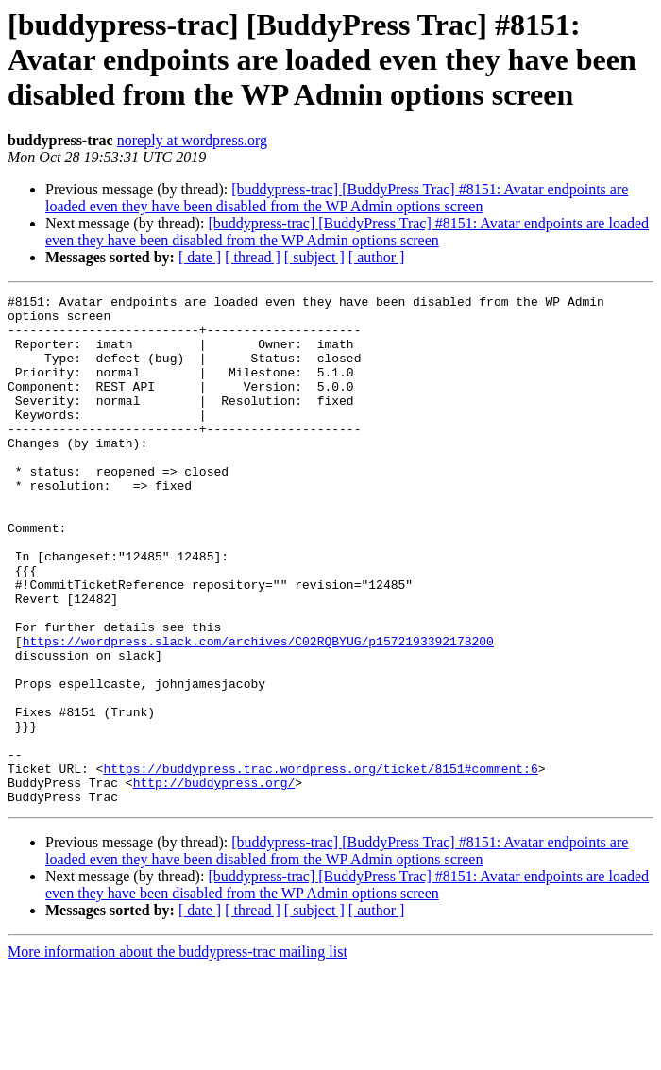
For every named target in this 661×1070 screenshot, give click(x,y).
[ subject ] (314, 257)
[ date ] (199, 257)
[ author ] (376, 257)
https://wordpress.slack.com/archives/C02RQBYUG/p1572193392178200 (258, 711)
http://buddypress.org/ (214, 881)
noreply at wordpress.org (192, 140)
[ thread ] (252, 257)
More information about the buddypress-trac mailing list (177, 1053)
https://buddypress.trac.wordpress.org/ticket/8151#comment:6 (320, 864)
